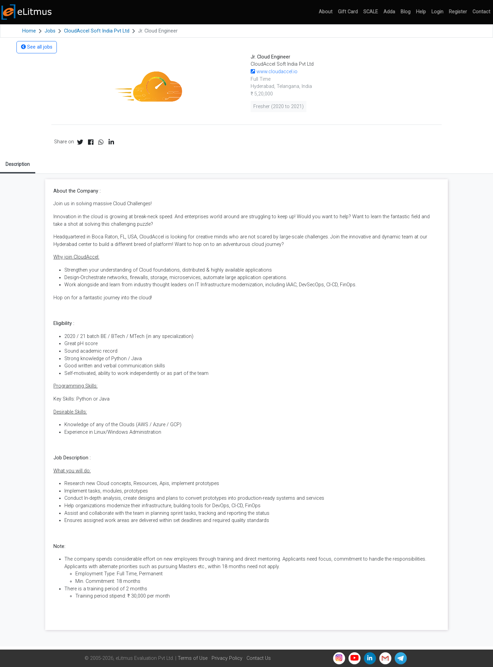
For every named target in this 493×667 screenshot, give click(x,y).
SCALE (370, 12)
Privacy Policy (227, 658)
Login (437, 12)
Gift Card (348, 12)
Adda (389, 12)
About (325, 12)
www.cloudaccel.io (274, 72)
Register (458, 12)
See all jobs (36, 47)
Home (29, 31)
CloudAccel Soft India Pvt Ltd (96, 31)
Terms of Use (192, 658)
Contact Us (258, 658)
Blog (405, 12)
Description (17, 164)
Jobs (50, 31)
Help (421, 12)
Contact (481, 12)
